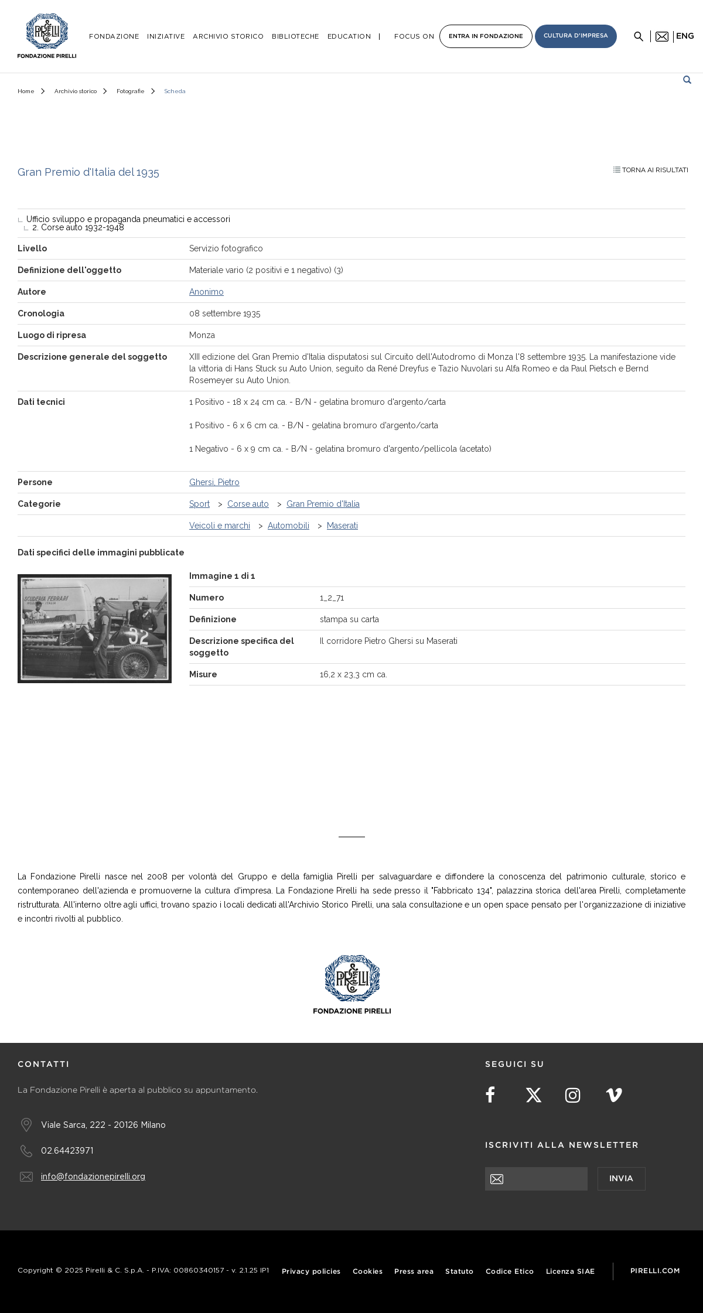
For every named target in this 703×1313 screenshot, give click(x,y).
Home (26, 91)
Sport (199, 504)
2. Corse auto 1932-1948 (78, 227)
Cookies (368, 1271)
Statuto (459, 1271)
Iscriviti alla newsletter (562, 1145)
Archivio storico (75, 91)
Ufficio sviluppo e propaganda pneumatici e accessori (128, 219)
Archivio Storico (228, 36)
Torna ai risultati (650, 170)
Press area (414, 1271)
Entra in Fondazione (486, 36)
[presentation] (574, 1213)
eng (685, 36)
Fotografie (131, 91)
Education (349, 36)
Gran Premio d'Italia (323, 504)
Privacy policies (311, 1271)
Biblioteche (295, 36)
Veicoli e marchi (219, 525)
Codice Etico (510, 1271)
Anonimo (206, 291)
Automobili (288, 525)
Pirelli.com (655, 1271)
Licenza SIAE (570, 1271)
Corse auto (248, 504)
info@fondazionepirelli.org (93, 1176)
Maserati (342, 525)
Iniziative (166, 36)
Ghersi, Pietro (214, 482)
